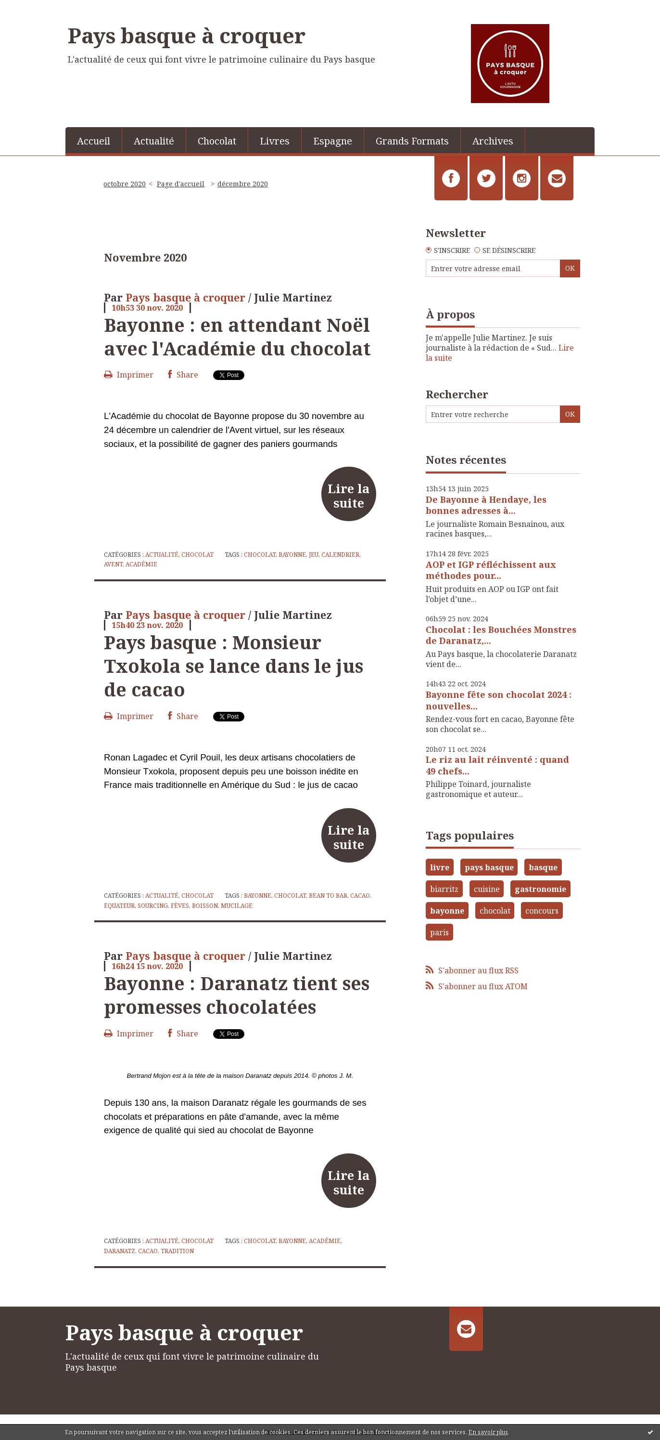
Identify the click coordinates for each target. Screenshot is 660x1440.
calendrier (340, 554)
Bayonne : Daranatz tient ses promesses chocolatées (236, 994)
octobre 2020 (124, 183)
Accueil (93, 140)
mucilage (237, 906)
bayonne (292, 554)
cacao (360, 895)
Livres (275, 140)
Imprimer (128, 374)
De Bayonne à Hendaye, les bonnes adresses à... (486, 505)
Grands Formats (412, 140)
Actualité (154, 140)
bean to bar (328, 895)
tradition (177, 1251)
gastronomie (540, 889)
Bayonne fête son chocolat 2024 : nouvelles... (498, 700)
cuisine (487, 889)
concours (541, 910)
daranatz (119, 1251)
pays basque (489, 867)
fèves (180, 906)
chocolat (260, 554)
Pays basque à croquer (186, 35)
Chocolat (217, 140)
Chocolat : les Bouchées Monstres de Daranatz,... (501, 635)
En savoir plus (488, 1432)
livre (439, 867)
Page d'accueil (180, 183)
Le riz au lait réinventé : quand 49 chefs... (497, 765)
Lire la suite (348, 495)
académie (141, 564)
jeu (313, 554)
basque (543, 867)
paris (439, 932)
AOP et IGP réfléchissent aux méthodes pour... (491, 570)
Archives (492, 140)
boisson (205, 906)
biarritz (444, 889)
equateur (119, 906)
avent (113, 564)
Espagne (332, 140)
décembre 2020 (242, 183)
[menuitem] (93, 140)
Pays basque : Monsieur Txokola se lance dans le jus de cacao (233, 665)
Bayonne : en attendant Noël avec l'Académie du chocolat (237, 336)
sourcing (153, 906)
